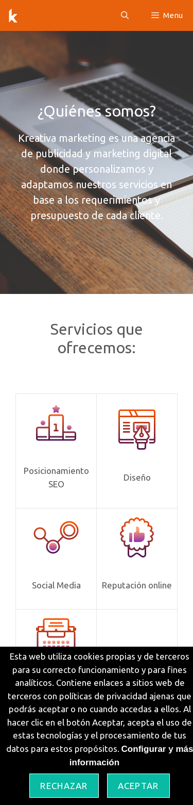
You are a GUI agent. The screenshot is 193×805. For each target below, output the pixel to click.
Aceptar (138, 786)
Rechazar (63, 786)
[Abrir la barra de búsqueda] (124, 15)
